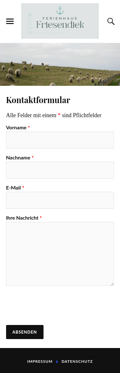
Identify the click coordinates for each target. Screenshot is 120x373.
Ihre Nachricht (24, 217)
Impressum (39, 361)
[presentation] (54, 306)
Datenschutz (77, 361)
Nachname (20, 157)
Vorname (18, 127)
